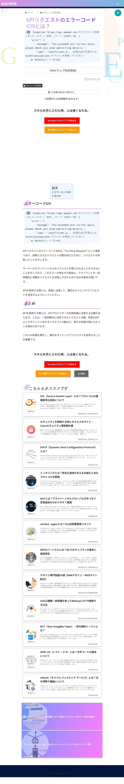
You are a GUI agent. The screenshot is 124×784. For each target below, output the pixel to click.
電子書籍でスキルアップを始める (62, 129)
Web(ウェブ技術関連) (33, 85)
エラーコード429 (62, 192)
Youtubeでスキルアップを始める (62, 120)
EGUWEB (8, 3)
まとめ (57, 195)
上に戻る (81, 373)
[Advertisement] (62, 160)
